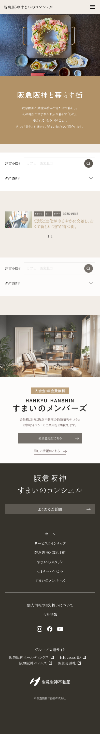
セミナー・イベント (50, 571)
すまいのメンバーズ (50, 580)
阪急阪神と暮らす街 (50, 552)
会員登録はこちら (58, 446)
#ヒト (48, 222)
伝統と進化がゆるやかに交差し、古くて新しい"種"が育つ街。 (64, 231)
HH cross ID (70, 657)
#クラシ (39, 222)
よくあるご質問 (64, 509)
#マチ (57, 222)
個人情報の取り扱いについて (50, 605)
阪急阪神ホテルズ (33, 663)
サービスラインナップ (50, 543)
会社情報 (50, 614)
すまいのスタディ (50, 561)
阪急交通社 (67, 663)
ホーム (50, 533)
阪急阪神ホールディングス (29, 657)
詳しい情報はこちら (50, 459)
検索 (88, 163)
